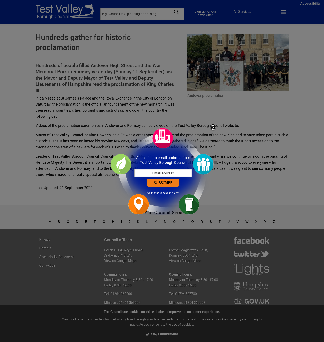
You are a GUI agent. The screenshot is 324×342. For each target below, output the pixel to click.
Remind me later (169, 193)
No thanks (153, 193)
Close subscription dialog (213, 128)
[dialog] (162, 171)
